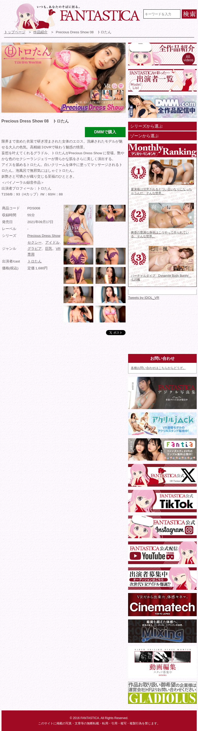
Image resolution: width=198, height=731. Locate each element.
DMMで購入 (105, 132)
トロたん (34, 261)
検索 (189, 14)
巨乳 (48, 249)
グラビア (34, 249)
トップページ (14, 32)
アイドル (52, 242)
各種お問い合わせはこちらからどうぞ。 (158, 368)
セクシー (34, 242)
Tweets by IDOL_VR (143, 298)
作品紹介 (40, 32)
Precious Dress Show (43, 236)
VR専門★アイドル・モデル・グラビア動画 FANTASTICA (77, 17)
